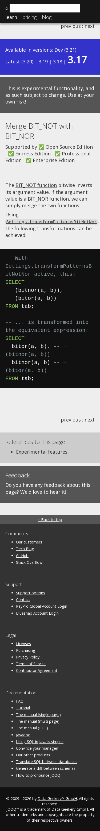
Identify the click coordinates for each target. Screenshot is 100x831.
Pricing (29, 17)
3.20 (27, 61)
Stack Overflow (29, 561)
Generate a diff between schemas (45, 768)
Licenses (23, 643)
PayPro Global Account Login (41, 605)
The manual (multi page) (37, 720)
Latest (12, 61)
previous (71, 26)
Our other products (33, 754)
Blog (46, 17)
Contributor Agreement (36, 670)
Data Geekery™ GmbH (57, 798)
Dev (58, 50)
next (90, 26)
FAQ (19, 700)
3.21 (70, 50)
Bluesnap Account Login (37, 612)
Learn (11, 17)
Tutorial (23, 707)
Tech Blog (25, 548)
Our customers (29, 541)
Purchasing (25, 650)
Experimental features (41, 451)
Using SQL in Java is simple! (39, 741)
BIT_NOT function (36, 185)
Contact (23, 599)
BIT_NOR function (48, 199)
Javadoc (23, 734)
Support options (30, 592)
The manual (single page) (38, 714)
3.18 (57, 61)
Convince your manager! (37, 747)
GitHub (22, 555)
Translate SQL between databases (46, 761)
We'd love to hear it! (43, 491)
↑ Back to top (50, 519)
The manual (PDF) (32, 727)
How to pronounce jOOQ (38, 774)
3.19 (43, 61)
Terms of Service (31, 663)
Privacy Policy (27, 656)
